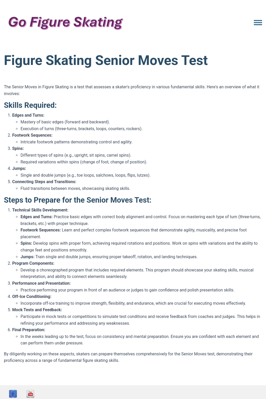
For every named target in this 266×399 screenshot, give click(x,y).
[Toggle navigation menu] (258, 22)
